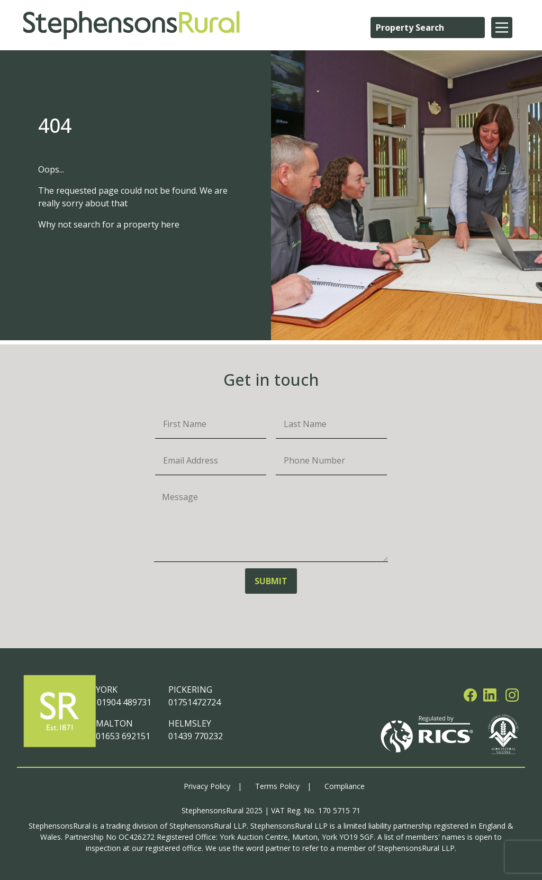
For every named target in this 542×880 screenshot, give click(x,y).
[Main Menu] (501, 27)
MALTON (114, 723)
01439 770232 (195, 736)
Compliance (344, 786)
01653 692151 (123, 736)
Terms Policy (277, 786)
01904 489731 (123, 702)
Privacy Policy (207, 786)
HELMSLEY (189, 723)
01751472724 (194, 702)
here (170, 224)
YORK (107, 689)
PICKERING (190, 689)
